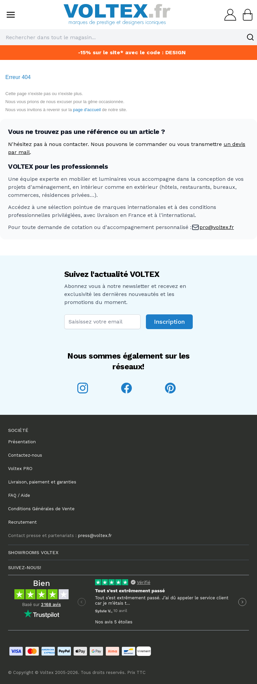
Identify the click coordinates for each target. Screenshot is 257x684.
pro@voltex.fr (216, 227)
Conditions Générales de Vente (41, 508)
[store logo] (117, 14)
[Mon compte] (228, 14)
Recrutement (22, 522)
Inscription (169, 321)
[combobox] (128, 37)
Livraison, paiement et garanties (42, 481)
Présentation (22, 441)
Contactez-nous (25, 455)
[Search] (250, 37)
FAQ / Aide (19, 495)
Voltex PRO (20, 468)
